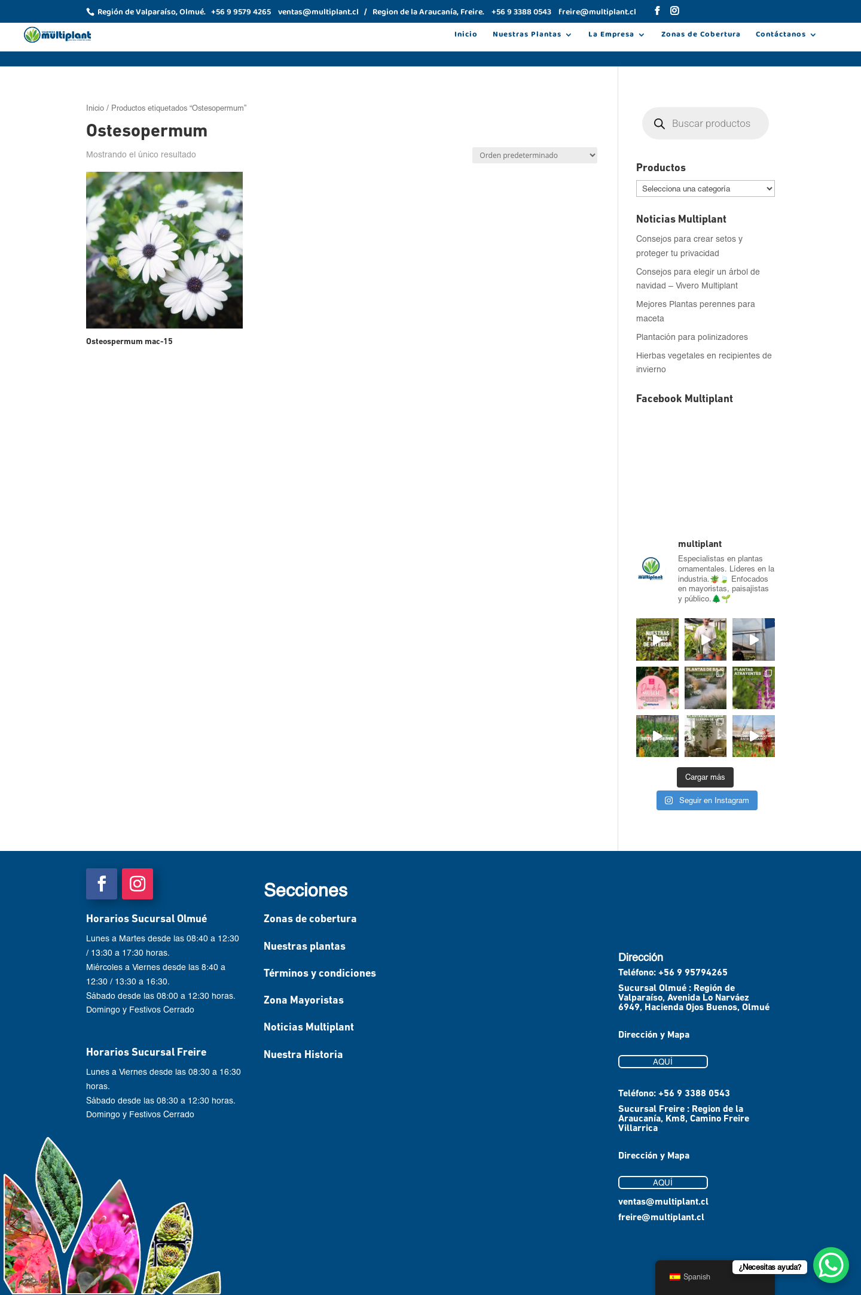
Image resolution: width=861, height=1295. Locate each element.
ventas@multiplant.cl (663, 1202)
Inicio (466, 36)
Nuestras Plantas (527, 36)
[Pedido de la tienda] (534, 155)
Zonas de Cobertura (701, 36)
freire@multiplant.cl (661, 1218)
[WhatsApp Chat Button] (831, 1265)
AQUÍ (663, 1061)
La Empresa (611, 36)
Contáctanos (781, 36)
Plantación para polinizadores (692, 337)
